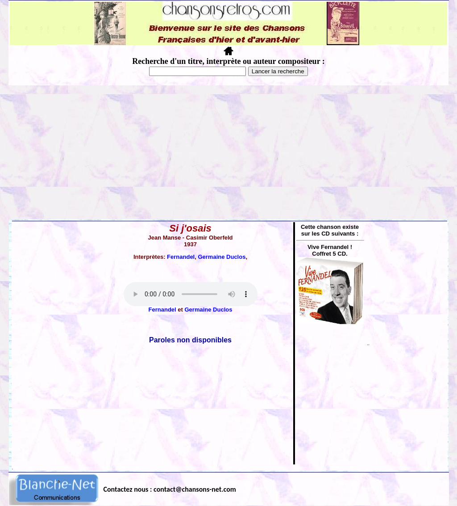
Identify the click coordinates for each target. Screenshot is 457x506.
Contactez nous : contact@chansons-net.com (170, 489)
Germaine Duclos (221, 256)
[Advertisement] (228, 152)
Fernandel (181, 256)
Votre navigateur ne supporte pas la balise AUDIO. (191, 294)
